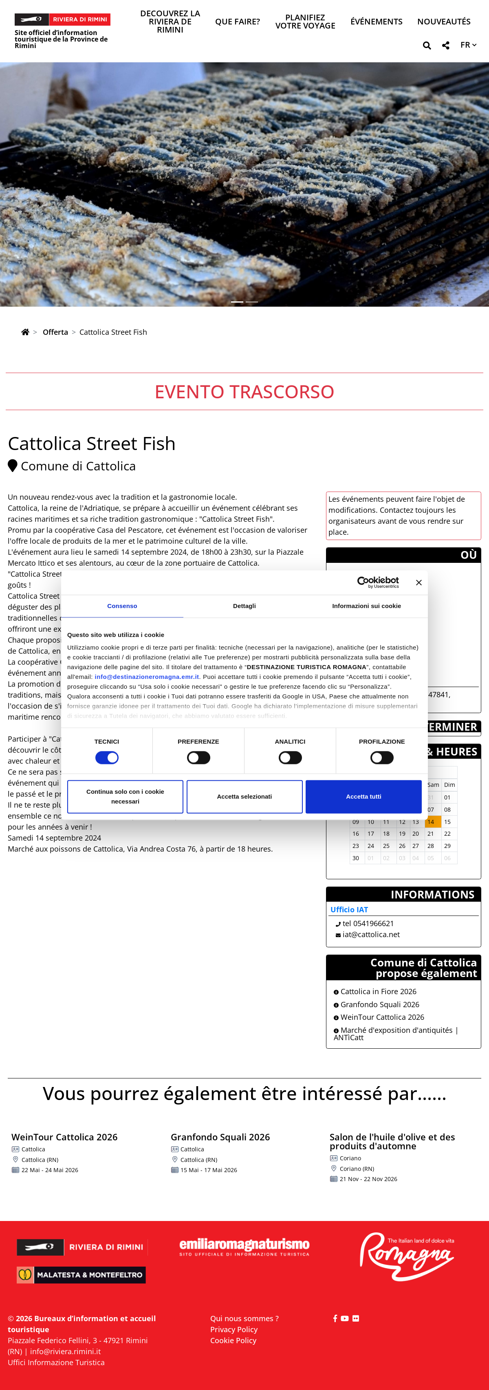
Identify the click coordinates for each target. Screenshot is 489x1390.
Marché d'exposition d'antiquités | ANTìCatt (396, 1033)
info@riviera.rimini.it (65, 1351)
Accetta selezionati (244, 796)
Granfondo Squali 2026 (376, 1004)
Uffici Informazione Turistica (56, 1362)
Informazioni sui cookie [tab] (367, 605)
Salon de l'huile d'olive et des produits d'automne (392, 1141)
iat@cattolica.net (371, 934)
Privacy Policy (234, 1329)
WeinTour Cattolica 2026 (379, 1017)
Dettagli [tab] (244, 605)
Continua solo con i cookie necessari (125, 796)
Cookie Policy (233, 1340)
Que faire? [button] (237, 22)
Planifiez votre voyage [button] (305, 22)
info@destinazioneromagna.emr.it (147, 676)
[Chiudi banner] (419, 582)
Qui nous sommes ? (244, 1318)
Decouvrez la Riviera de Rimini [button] (170, 22)
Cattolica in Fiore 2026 (375, 991)
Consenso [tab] (122, 605)
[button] (427, 47)
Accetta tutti (363, 796)
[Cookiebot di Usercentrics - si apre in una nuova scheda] (363, 582)
